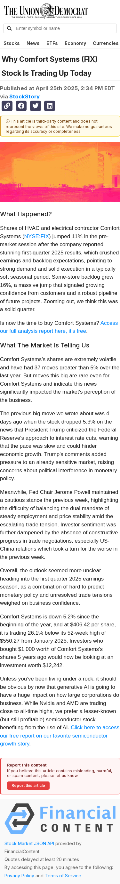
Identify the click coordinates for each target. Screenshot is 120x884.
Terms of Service (63, 875)
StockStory (24, 96)
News (33, 43)
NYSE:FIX (36, 236)
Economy (75, 43)
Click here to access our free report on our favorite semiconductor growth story (59, 735)
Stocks (12, 43)
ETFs (52, 43)
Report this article (28, 785)
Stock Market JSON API (29, 843)
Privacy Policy (19, 875)
